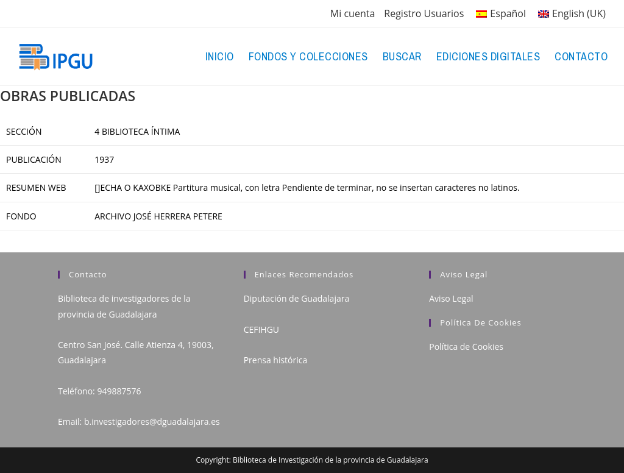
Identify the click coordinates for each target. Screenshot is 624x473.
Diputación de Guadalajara (297, 298)
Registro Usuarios (424, 13)
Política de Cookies (466, 346)
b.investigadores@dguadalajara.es (152, 421)
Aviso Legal (451, 298)
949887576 (119, 391)
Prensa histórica (276, 360)
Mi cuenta (352, 13)
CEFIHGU (261, 329)
